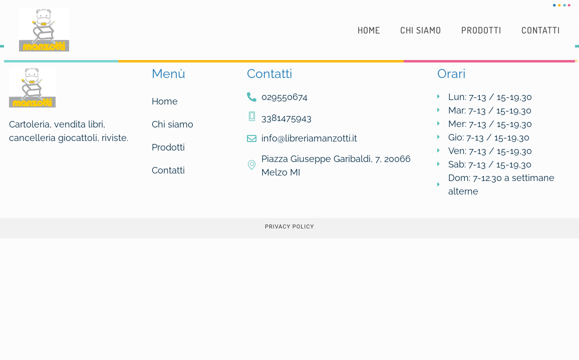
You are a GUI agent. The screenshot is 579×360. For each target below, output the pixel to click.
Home (369, 30)
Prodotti (481, 30)
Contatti (540, 30)
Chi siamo (420, 30)
